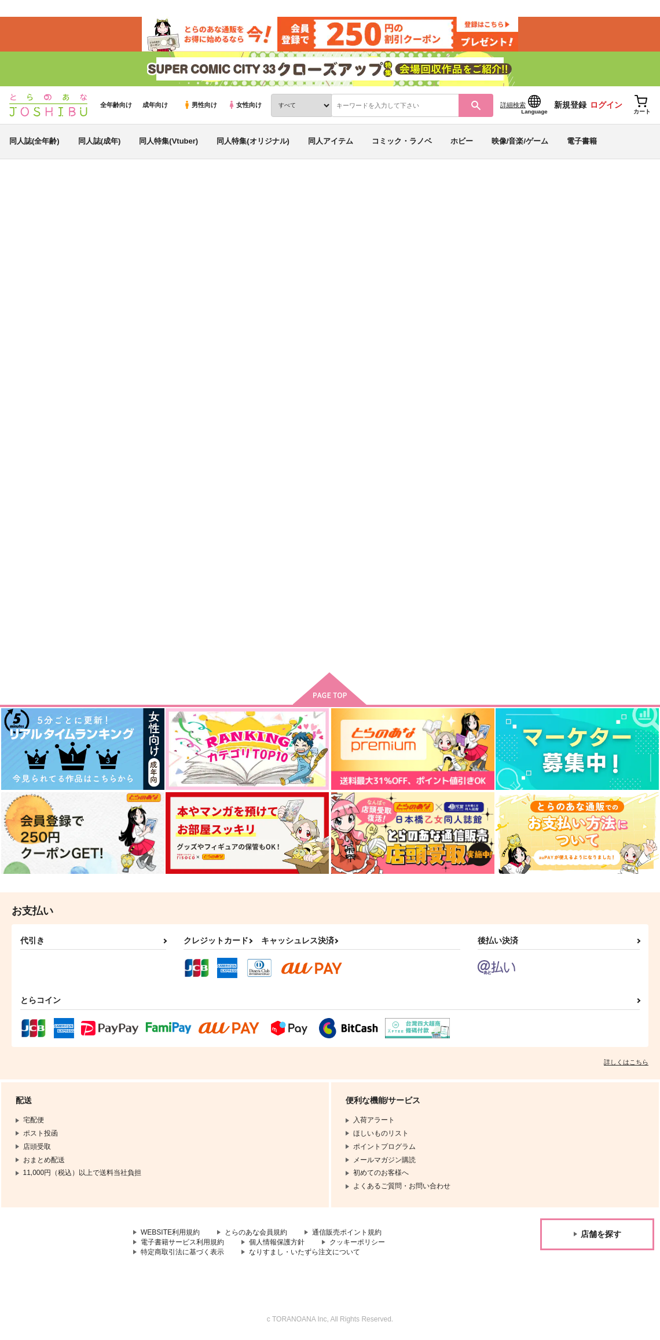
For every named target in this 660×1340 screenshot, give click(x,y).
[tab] (197, 364)
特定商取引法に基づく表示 (182, 1252)
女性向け (245, 105)
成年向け (155, 104)
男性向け (200, 105)
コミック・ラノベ (402, 141)
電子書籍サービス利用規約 (182, 1242)
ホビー (461, 141)
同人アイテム (330, 141)
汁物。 (326, 246)
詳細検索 (513, 104)
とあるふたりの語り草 (400, 246)
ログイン (606, 104)
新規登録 (570, 104)
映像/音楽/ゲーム (520, 141)
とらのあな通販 (30, 192)
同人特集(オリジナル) (253, 141)
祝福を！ (363, 540)
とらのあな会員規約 (256, 1232)
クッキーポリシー (357, 1242)
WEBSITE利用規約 (170, 1232)
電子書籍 (582, 141)
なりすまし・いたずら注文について (304, 1252)
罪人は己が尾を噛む (274, 246)
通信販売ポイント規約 (347, 1232)
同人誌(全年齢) (34, 141)
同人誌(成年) (99, 141)
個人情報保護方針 (277, 1242)
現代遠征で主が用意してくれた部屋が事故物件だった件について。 (497, 550)
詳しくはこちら (626, 1062)
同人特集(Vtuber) (168, 141)
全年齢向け (116, 104)
